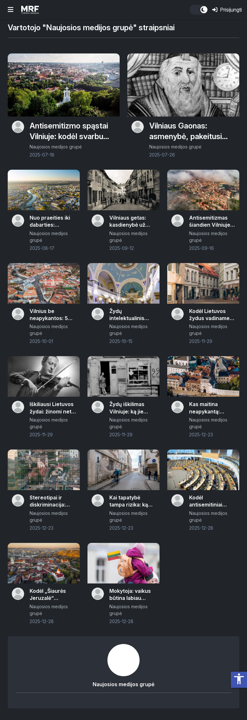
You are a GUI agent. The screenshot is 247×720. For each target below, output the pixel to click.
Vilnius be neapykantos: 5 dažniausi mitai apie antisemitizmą (49, 315)
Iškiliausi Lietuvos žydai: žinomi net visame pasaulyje (52, 408)
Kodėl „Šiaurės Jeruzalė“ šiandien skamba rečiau (50, 595)
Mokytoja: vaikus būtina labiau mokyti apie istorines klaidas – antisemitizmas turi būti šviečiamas (131, 595)
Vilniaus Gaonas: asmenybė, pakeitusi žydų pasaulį (185, 131)
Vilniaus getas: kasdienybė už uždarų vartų (127, 221)
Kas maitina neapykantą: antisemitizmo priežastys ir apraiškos (206, 408)
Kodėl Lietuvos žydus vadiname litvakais (209, 315)
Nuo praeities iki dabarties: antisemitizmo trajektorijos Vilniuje (50, 221)
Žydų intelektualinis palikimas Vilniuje (130, 315)
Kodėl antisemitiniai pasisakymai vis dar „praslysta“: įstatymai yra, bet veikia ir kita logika (212, 501)
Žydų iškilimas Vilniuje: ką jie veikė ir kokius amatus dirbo (127, 408)
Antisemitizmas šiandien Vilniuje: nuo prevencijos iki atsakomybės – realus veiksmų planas (211, 221)
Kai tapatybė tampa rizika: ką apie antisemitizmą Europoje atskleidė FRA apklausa (132, 501)
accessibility (239, 678)
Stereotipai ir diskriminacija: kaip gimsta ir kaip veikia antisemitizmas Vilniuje (52, 501)
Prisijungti (227, 9)
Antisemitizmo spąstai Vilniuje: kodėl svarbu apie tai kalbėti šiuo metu (69, 131)
